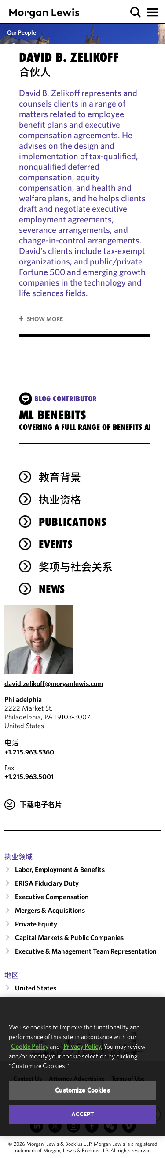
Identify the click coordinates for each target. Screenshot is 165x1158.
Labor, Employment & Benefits (60, 869)
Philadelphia (23, 699)
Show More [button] (45, 319)
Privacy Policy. (82, 1046)
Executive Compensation (52, 896)
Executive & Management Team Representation (86, 951)
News (52, 589)
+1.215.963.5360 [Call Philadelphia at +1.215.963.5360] (29, 751)
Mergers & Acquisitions (50, 910)
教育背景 (60, 477)
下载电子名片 (41, 804)
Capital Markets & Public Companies (69, 937)
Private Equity (36, 923)
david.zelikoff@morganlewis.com (53, 683)
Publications (72, 522)
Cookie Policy (29, 1046)
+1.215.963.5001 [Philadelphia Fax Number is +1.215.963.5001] (29, 776)
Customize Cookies (82, 1090)
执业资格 (60, 499)
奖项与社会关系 (76, 566)
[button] (135, 12)
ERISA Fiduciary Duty (47, 883)
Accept (82, 1114)
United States (35, 987)
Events (55, 544)
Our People (21, 32)
